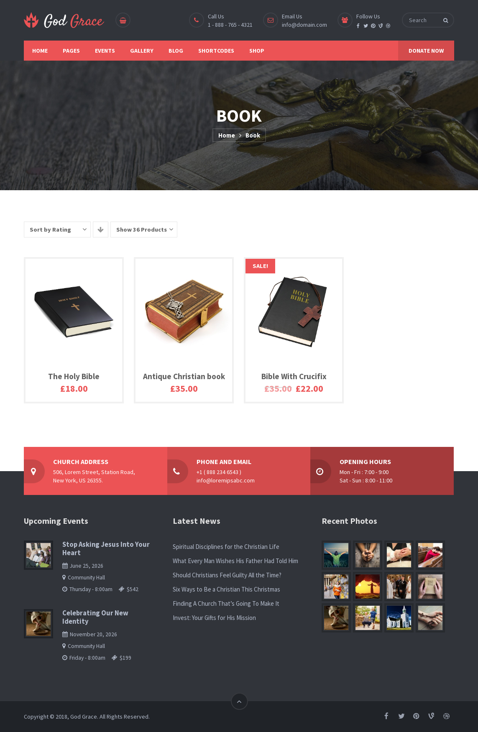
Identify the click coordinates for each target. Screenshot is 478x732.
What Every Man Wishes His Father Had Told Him (235, 561)
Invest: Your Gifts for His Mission (214, 618)
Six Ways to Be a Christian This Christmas (226, 589)
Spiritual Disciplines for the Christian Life (226, 547)
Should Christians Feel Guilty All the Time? (227, 575)
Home (226, 135)
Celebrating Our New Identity (95, 617)
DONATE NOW (426, 50)
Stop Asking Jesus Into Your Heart (106, 548)
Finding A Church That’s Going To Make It (226, 603)
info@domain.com (304, 24)
